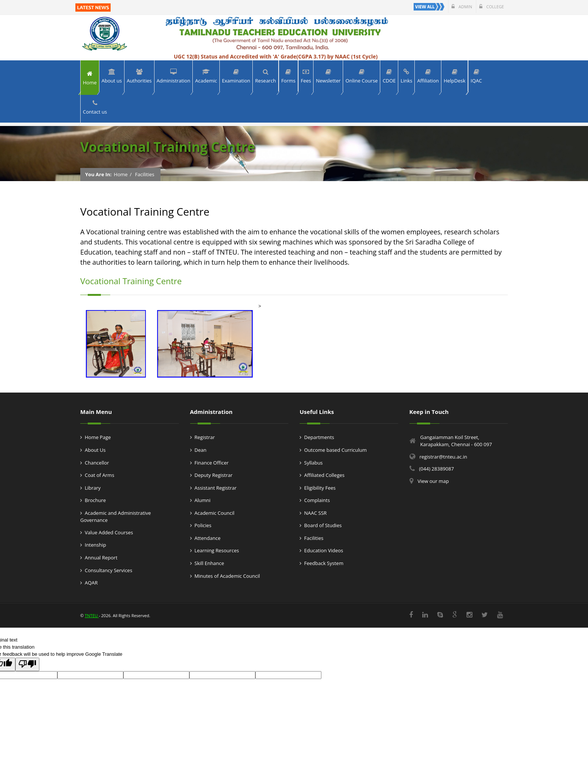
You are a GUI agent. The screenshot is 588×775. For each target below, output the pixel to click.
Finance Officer (212, 462)
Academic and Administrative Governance (115, 517)
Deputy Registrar (214, 475)
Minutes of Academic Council (227, 576)
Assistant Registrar (216, 487)
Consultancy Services (108, 570)
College (491, 6)
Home (121, 174)
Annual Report (101, 557)
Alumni (203, 500)
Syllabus (313, 462)
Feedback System (324, 563)
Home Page (98, 437)
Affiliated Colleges (324, 475)
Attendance (207, 538)
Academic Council (215, 513)
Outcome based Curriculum (335, 450)
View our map (433, 481)
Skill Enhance (209, 563)
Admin (462, 6)
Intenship (95, 544)
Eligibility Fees (320, 487)
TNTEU (92, 615)
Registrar (205, 437)
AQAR (91, 582)
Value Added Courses (109, 532)
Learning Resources (217, 550)
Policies (203, 525)
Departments (319, 437)
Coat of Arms (99, 475)
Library (92, 487)
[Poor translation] (27, 664)
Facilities (144, 174)
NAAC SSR (315, 513)
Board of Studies (323, 525)
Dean (201, 450)
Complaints (317, 500)
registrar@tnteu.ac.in (443, 456)
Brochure (95, 500)
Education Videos (323, 550)
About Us (95, 450)
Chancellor (97, 462)
